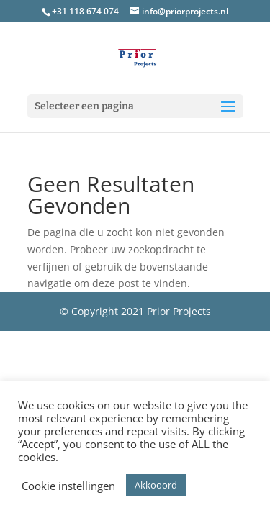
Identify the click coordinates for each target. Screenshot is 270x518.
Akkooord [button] (156, 484)
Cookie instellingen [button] (68, 485)
